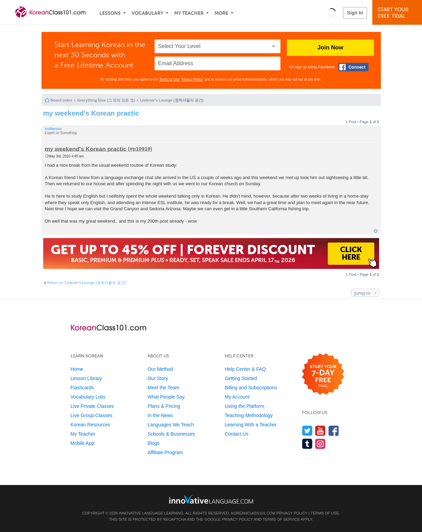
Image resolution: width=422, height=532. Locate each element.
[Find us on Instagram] (320, 443)
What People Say (165, 397)
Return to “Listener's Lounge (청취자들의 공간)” (87, 283)
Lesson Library (86, 378)
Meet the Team (163, 387)
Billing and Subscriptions (251, 387)
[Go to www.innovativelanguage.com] (211, 499)
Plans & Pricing (163, 406)
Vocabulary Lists (88, 397)
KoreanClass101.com (253, 513)
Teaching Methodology (249, 415)
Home (77, 369)
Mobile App (82, 443)
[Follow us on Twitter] (307, 430)
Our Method (160, 369)
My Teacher (189, 13)
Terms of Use (169, 79)
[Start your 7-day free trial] (323, 374)
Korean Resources (90, 424)
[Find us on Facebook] (333, 430)
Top (375, 231)
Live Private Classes (92, 406)
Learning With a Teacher (251, 424)
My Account (237, 397)
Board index (62, 100)
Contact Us (236, 434)
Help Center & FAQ (245, 369)
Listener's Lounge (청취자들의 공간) (172, 100)
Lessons (110, 13)
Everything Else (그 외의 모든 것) (106, 100)
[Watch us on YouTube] (320, 430)
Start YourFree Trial (398, 13)
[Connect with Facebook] (353, 67)
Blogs (153, 443)
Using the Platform (244, 406)
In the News (160, 415)
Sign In (355, 12)
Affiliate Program (165, 452)
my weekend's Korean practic (91, 113)
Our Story (157, 378)
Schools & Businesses (171, 434)
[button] (331, 12)
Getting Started (241, 378)
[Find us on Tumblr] (307, 443)
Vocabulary (147, 13)
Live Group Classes (91, 415)
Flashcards (82, 387)
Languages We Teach (170, 424)
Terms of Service (281, 519)
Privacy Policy (192, 79)
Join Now (330, 47)
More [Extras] (221, 13)
